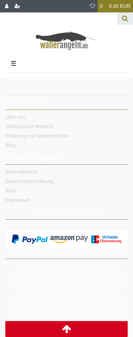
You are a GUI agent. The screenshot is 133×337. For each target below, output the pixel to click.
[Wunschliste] (93, 6)
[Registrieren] (17, 6)
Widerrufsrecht (21, 172)
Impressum (17, 200)
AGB (10, 190)
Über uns (15, 117)
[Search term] (58, 18)
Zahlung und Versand (28, 126)
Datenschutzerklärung (29, 181)
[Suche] (125, 18)
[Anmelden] (6, 6)
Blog (10, 145)
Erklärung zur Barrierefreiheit (37, 136)
